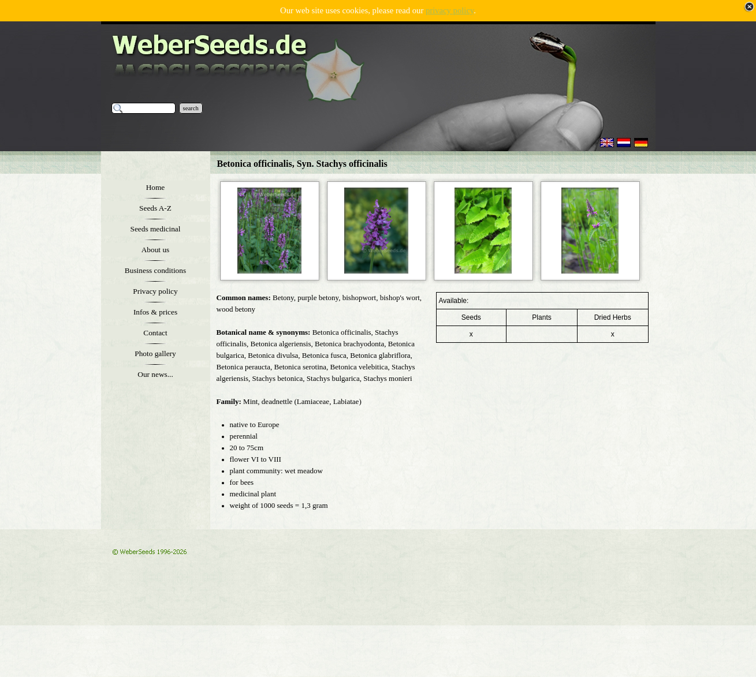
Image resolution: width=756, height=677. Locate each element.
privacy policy (450, 10)
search (191, 108)
